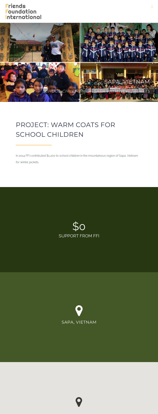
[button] (79, 402)
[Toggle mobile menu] (152, 7)
